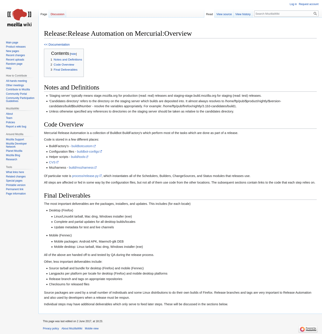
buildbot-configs (88, 151)
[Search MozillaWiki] (286, 14)
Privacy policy (51, 328)
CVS (52, 162)
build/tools (78, 157)
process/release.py (85, 176)
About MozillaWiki (71, 328)
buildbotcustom (82, 146)
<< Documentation (57, 44)
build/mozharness (81, 167)
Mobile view (92, 328)
